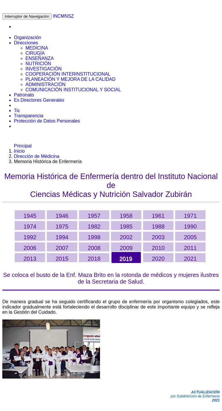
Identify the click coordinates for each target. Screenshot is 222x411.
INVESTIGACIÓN (43, 68)
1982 (94, 226)
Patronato (24, 94)
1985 (126, 226)
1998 (94, 237)
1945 (29, 216)
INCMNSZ (63, 16)
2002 (126, 237)
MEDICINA (36, 47)
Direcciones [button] (26, 42)
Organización (27, 37)
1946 (62, 216)
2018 (94, 258)
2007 (62, 248)
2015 (62, 258)
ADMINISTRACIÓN (45, 84)
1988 (158, 226)
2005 (190, 237)
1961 (158, 216)
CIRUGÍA (35, 53)
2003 (158, 237)
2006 (29, 248)
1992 (29, 237)
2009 (126, 248)
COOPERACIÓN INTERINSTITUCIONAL (67, 74)
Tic (17, 110)
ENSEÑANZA (39, 58)
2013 (29, 258)
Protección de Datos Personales (47, 120)
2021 (190, 258)
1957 (94, 216)
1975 (62, 226)
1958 (126, 216)
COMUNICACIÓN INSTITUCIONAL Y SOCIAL (73, 89)
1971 (190, 216)
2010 (158, 248)
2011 (190, 248)
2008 (94, 248)
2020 (158, 258)
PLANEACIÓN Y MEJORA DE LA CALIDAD (70, 79)
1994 (62, 237)
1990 (190, 226)
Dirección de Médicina (36, 156)
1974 (29, 226)
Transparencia (28, 115)
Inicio (19, 151)
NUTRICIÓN (38, 63)
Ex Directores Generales (39, 100)
